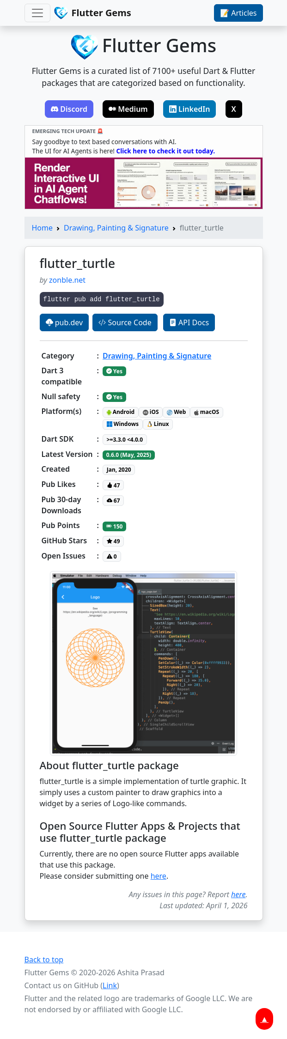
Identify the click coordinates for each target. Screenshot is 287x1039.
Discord (69, 109)
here (158, 876)
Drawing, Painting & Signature (116, 228)
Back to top (44, 959)
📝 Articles (238, 13)
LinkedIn (189, 109)
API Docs (189, 322)
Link (110, 985)
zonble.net (67, 280)
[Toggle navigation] (37, 13)
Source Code (124, 322)
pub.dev (64, 322)
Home (42, 228)
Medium (128, 109)
